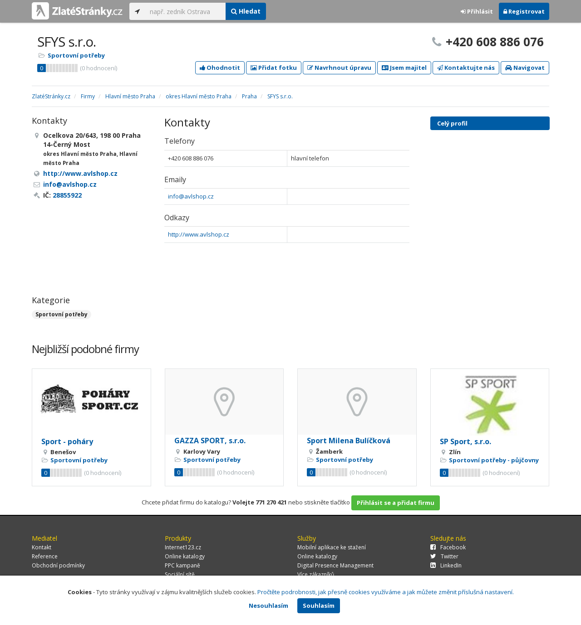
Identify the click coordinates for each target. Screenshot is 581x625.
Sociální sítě (180, 574)
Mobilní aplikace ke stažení (331, 547)
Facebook (448, 547)
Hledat (246, 11)
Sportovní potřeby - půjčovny (494, 460)
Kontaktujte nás (466, 67)
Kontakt (41, 547)
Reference (45, 556)
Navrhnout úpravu (339, 67)
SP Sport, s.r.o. (465, 441)
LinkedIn (446, 565)
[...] (185, 11)
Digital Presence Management (335, 565)
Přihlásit (477, 11)
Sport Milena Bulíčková (348, 441)
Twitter (444, 556)
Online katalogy (185, 556)
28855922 (67, 195)
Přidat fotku (274, 67)
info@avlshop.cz (191, 196)
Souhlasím (319, 605)
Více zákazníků (315, 574)
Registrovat (524, 11)
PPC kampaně (182, 565)
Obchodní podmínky (58, 565)
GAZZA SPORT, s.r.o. (210, 441)
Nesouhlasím (268, 605)
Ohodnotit (220, 67)
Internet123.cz (183, 547)
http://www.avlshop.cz (198, 234)
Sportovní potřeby (76, 55)
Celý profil (452, 123)
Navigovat (525, 67)
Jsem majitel (404, 67)
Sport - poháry (67, 441)
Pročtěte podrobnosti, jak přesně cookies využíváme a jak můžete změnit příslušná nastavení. (385, 592)
